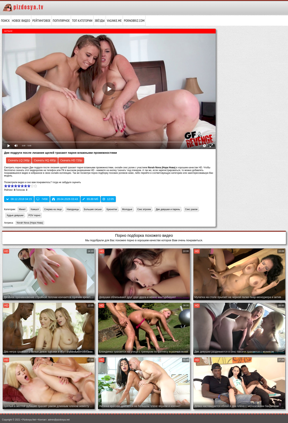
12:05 (108, 199)
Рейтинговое (41, 20)
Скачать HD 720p (71, 160)
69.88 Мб (90, 199)
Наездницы (73, 209)
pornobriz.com (134, 20)
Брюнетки (112, 209)
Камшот (35, 209)
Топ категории (82, 20)
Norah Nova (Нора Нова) (29, 223)
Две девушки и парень (168, 209)
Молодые (127, 209)
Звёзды (100, 20)
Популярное (61, 20)
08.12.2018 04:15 (19, 199)
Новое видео (21, 20)
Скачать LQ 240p (18, 160)
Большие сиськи (93, 209)
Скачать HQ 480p (45, 160)
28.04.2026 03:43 (65, 199)
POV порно (34, 215)
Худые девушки (15, 215)
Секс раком (191, 209)
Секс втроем (144, 209)
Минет (22, 209)
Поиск (5, 20)
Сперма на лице (53, 209)
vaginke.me (114, 20)
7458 (41, 199)
